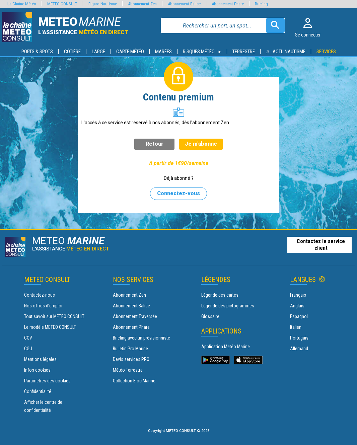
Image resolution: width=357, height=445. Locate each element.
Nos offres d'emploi (43, 305)
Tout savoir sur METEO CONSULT (54, 316)
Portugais (299, 338)
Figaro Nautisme (102, 3)
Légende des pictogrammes (227, 305)
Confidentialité (37, 391)
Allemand (299, 348)
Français (298, 295)
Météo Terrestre (128, 370)
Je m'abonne (201, 144)
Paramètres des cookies (47, 380)
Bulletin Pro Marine (130, 348)
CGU (28, 348)
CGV (28, 338)
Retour (154, 144)
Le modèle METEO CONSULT (50, 327)
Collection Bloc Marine (134, 380)
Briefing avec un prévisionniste (141, 338)
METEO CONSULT (62, 3)
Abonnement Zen (129, 295)
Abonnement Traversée (135, 316)
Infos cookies (37, 370)
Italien (295, 327)
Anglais (297, 305)
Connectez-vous (178, 193)
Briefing (261, 3)
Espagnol (299, 316)
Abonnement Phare (131, 327)
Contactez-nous (39, 295)
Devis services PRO (131, 359)
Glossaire (210, 316)
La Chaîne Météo (21, 3)
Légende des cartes (219, 295)
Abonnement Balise (131, 305)
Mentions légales (40, 359)
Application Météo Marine (225, 346)
